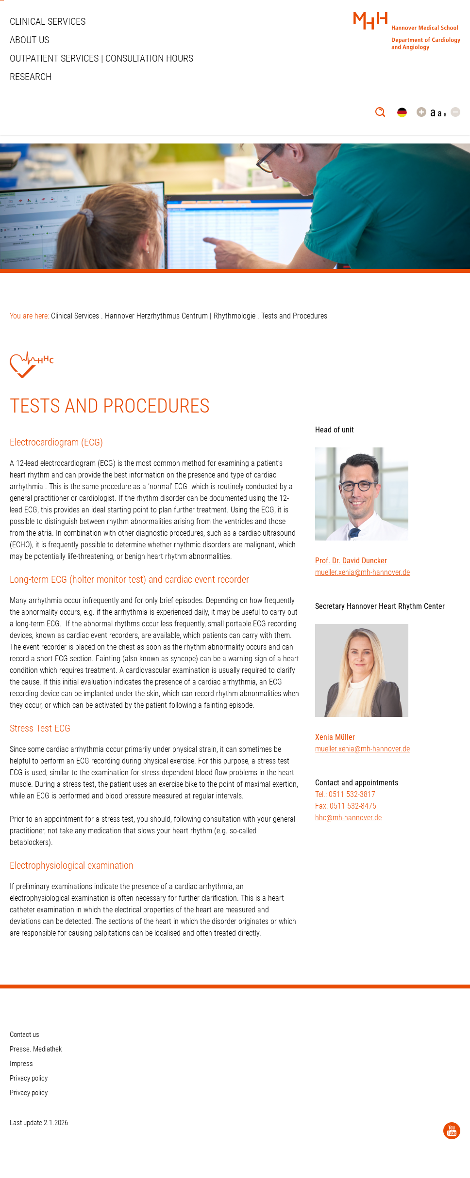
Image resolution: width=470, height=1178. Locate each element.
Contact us (24, 1034)
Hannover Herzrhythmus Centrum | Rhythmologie (180, 315)
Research (30, 76)
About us (29, 40)
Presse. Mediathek (36, 1049)
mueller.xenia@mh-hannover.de (362, 572)
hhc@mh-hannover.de (348, 817)
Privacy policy (29, 1078)
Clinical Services (47, 21)
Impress (21, 1063)
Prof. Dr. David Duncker (351, 560)
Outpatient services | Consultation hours (101, 58)
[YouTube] (451, 1130)
